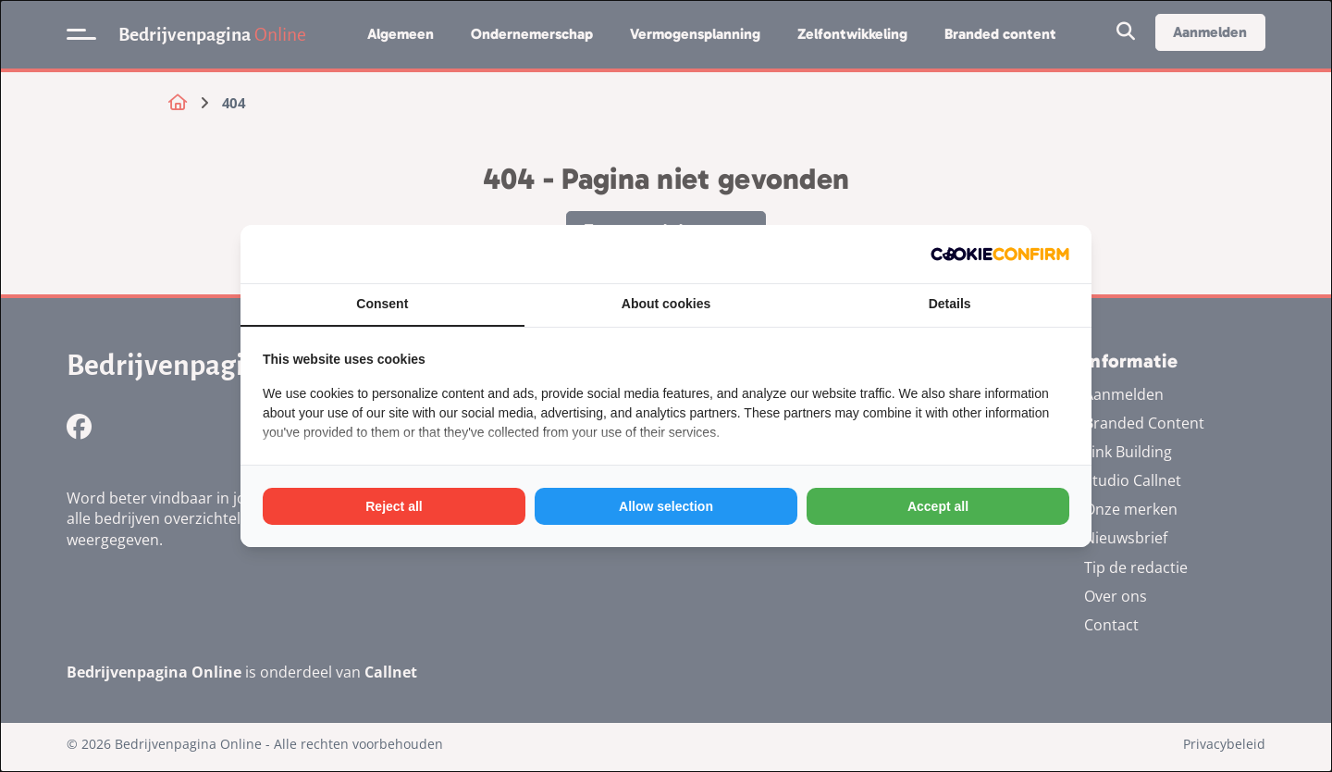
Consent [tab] (382, 303)
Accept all (937, 506)
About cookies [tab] (666, 303)
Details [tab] (950, 303)
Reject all (393, 506)
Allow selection (666, 506)
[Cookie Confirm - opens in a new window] (1000, 254)
